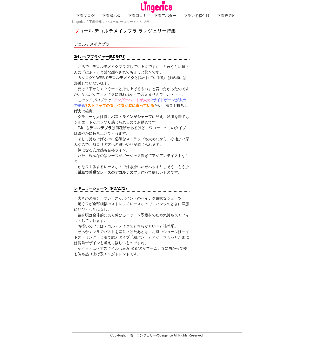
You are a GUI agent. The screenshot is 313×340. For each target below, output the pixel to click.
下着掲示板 (111, 16)
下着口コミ (137, 16)
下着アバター (165, 16)
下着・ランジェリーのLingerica (150, 335)
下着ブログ (85, 16)
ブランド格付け (197, 16)
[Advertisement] (141, 297)
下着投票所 (226, 16)
